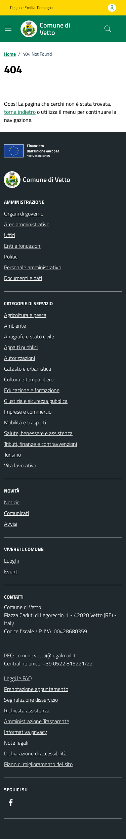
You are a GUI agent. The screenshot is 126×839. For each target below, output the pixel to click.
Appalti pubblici (21, 347)
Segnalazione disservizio (31, 700)
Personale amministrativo (32, 267)
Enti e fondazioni (22, 246)
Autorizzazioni (19, 358)
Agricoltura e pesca (25, 315)
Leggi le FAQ (18, 678)
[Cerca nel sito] (108, 29)
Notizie (11, 502)
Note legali (16, 743)
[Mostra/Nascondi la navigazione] (8, 28)
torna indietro (20, 112)
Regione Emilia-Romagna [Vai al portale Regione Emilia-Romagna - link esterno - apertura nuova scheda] (31, 8)
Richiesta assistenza (26, 710)
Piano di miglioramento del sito (38, 764)
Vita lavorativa (20, 465)
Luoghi (11, 561)
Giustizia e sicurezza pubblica (36, 401)
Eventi (11, 571)
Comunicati (16, 513)
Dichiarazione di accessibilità (35, 753)
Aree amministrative (26, 224)
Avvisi (10, 524)
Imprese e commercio (27, 412)
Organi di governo (23, 213)
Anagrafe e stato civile (29, 336)
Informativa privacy (25, 732)
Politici (11, 256)
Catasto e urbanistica (27, 369)
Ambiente (15, 326)
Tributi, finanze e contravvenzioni (40, 444)
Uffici (9, 235)
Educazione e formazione (31, 390)
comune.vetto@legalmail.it (45, 655)
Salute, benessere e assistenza (38, 433)
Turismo (12, 455)
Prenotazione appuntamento (36, 689)
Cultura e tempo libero (28, 379)
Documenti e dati (23, 278)
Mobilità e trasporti (25, 422)
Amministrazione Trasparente (36, 721)
